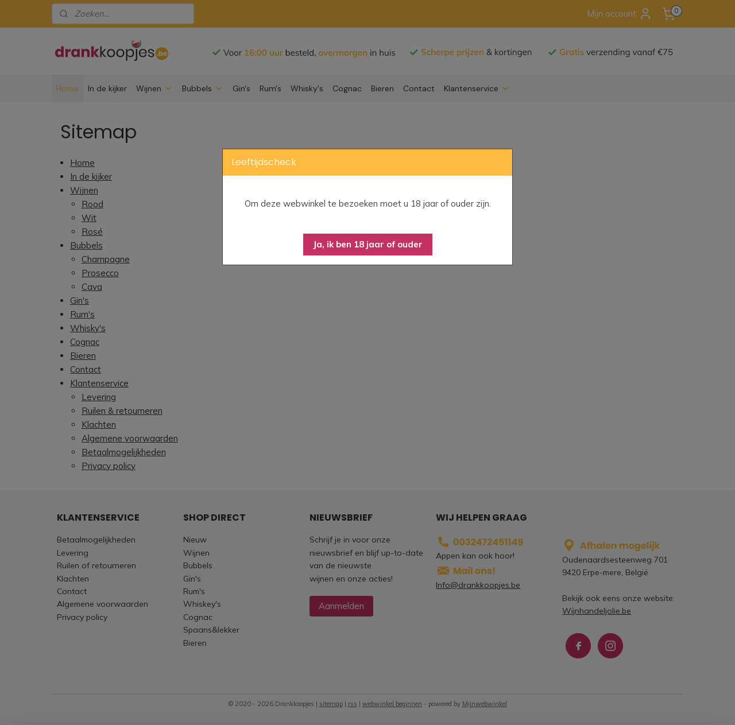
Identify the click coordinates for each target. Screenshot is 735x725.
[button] (367, 244)
